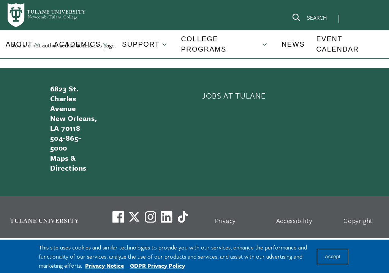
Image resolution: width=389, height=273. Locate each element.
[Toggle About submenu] (38, 47)
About (19, 44)
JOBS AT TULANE (233, 95)
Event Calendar (337, 44)
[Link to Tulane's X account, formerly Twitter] (134, 217)
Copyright (358, 220)
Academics (77, 44)
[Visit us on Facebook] (118, 217)
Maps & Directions (68, 163)
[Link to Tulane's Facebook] (150, 217)
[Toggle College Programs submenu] (265, 47)
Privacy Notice (104, 265)
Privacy (225, 220)
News (293, 44)
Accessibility (294, 220)
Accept (332, 256)
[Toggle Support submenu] (165, 47)
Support (141, 44)
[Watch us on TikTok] (182, 217)
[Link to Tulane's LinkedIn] (166, 217)
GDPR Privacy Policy (157, 265)
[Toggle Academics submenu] (106, 47)
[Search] (309, 19)
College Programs (203, 44)
